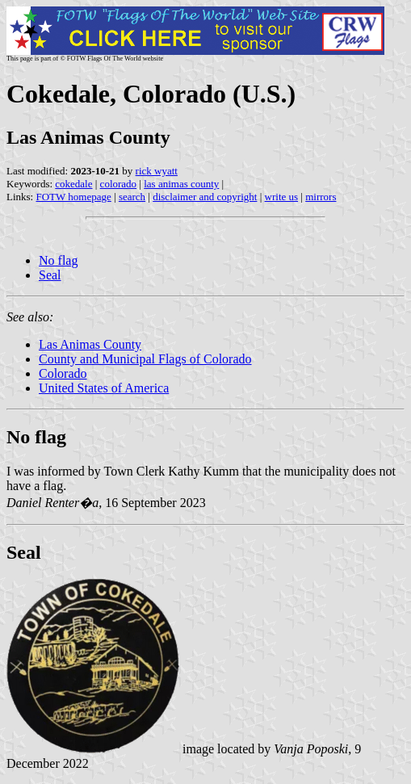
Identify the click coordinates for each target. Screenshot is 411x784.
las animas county (181, 184)
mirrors (320, 197)
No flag (58, 260)
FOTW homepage (73, 197)
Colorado (63, 373)
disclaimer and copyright (205, 197)
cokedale (73, 184)
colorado (118, 184)
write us (282, 197)
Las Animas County (90, 344)
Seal (50, 275)
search (132, 197)
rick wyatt (157, 171)
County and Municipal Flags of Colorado (145, 359)
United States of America (104, 388)
